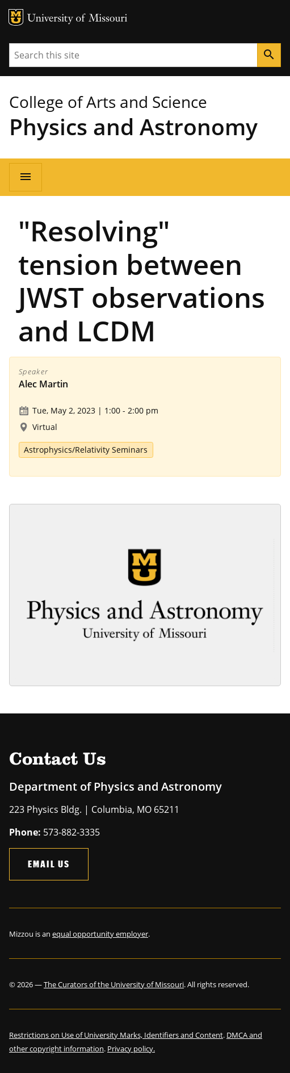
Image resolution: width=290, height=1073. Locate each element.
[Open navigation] (25, 177)
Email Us (49, 863)
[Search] (269, 55)
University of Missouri (77, 19)
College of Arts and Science (108, 101)
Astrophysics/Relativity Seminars (86, 449)
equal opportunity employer (100, 934)
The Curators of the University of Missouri (114, 984)
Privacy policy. (131, 1048)
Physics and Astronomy (133, 126)
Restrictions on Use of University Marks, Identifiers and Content (116, 1035)
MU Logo (16, 17)
